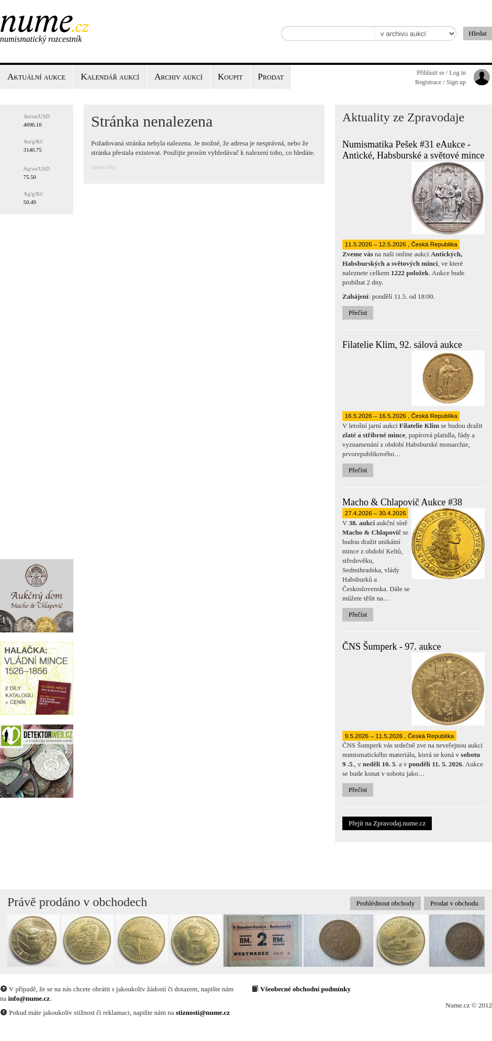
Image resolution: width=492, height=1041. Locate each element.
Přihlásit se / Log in (441, 72)
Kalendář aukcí (110, 77)
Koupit (230, 77)
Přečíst (358, 312)
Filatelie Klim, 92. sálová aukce (402, 345)
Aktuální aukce (36, 77)
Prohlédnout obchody (385, 903)
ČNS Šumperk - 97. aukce (391, 646)
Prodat (271, 77)
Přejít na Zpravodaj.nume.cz (387, 823)
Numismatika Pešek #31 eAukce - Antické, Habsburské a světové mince (413, 150)
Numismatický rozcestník (41, 39)
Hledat (477, 33)
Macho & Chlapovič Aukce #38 (402, 502)
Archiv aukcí (178, 77)
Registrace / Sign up (440, 82)
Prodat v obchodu (454, 903)
